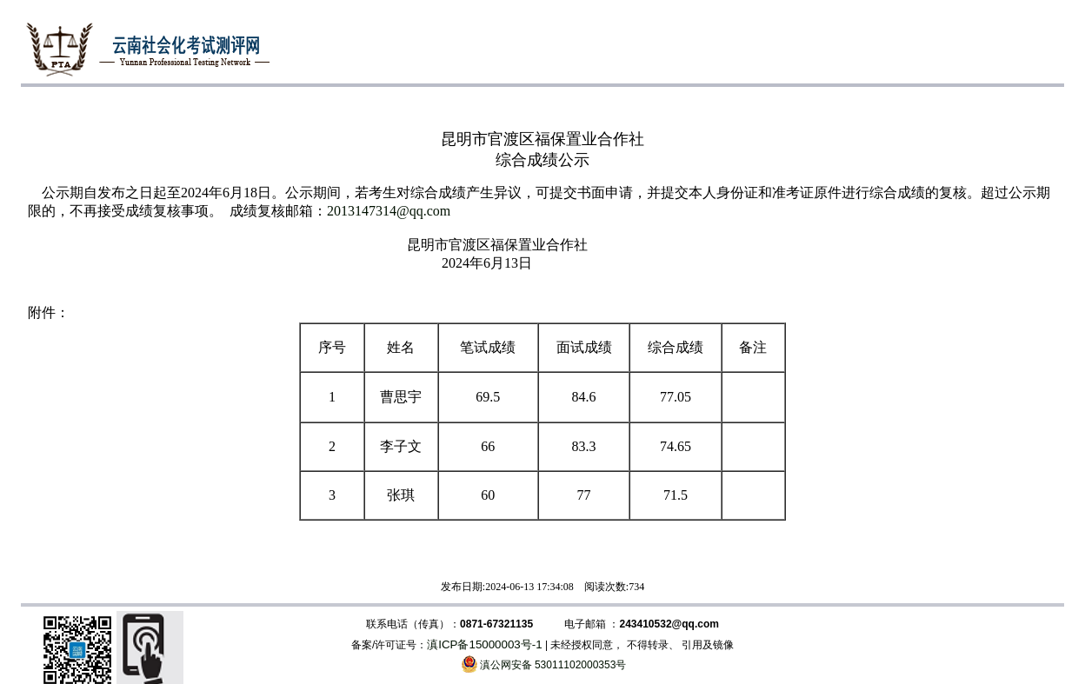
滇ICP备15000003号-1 (484, 644)
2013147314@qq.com (388, 210)
